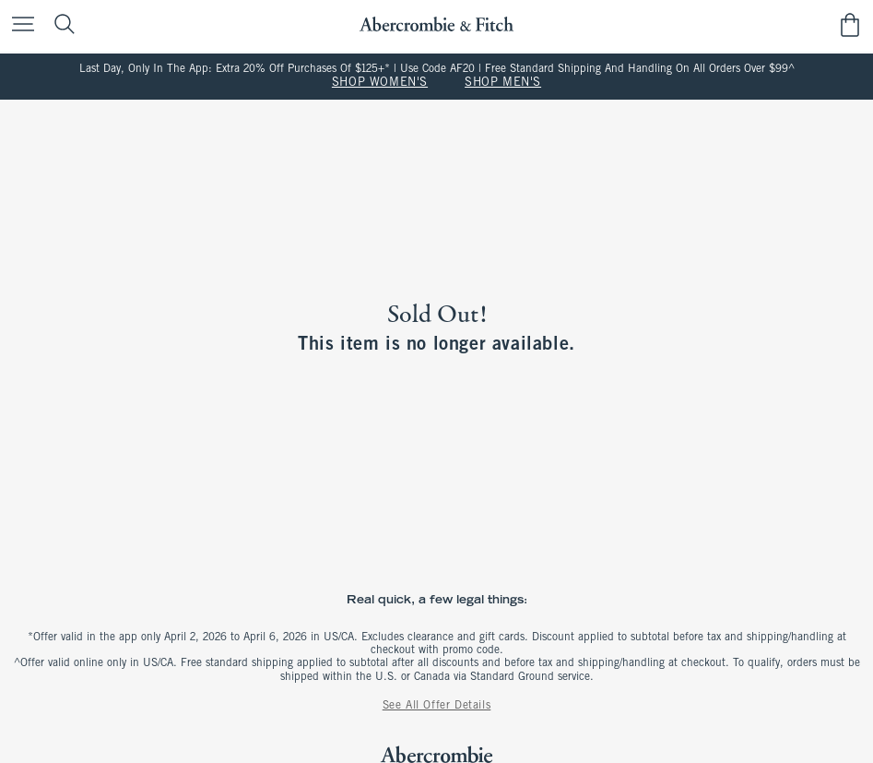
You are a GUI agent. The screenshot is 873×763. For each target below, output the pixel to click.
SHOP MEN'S (503, 83)
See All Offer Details (437, 705)
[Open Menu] (18, 25)
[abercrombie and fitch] (436, 24)
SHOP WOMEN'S (380, 83)
